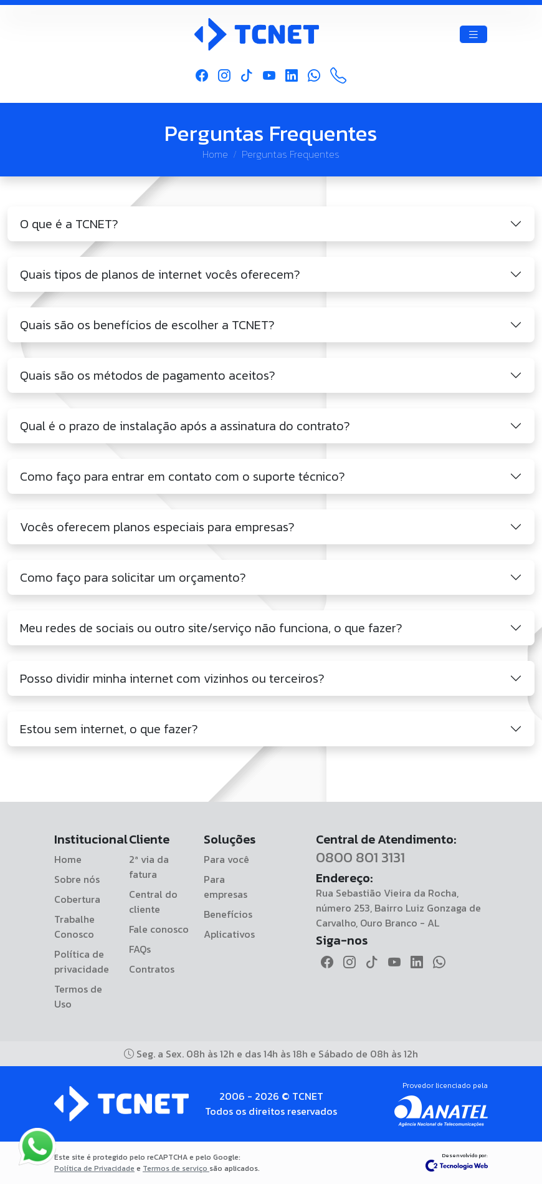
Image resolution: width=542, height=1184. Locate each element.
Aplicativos (229, 934)
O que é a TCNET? (69, 223)
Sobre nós (77, 879)
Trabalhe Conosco (74, 926)
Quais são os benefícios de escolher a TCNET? (147, 324)
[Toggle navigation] (473, 34)
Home (215, 154)
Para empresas (225, 887)
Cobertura (77, 899)
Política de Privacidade (94, 1168)
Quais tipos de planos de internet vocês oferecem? (160, 274)
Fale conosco (159, 929)
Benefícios (228, 914)
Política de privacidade (81, 961)
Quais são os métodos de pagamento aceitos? (147, 375)
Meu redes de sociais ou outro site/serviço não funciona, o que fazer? (211, 627)
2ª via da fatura (149, 867)
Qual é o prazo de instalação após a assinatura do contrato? (185, 425)
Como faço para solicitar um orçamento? (133, 577)
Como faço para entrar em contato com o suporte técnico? (182, 476)
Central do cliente (153, 902)
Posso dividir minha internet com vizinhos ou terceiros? (172, 678)
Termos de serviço (176, 1168)
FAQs (140, 948)
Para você (226, 859)
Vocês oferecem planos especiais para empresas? (157, 526)
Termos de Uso (78, 996)
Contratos (151, 968)
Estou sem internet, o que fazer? (109, 729)
